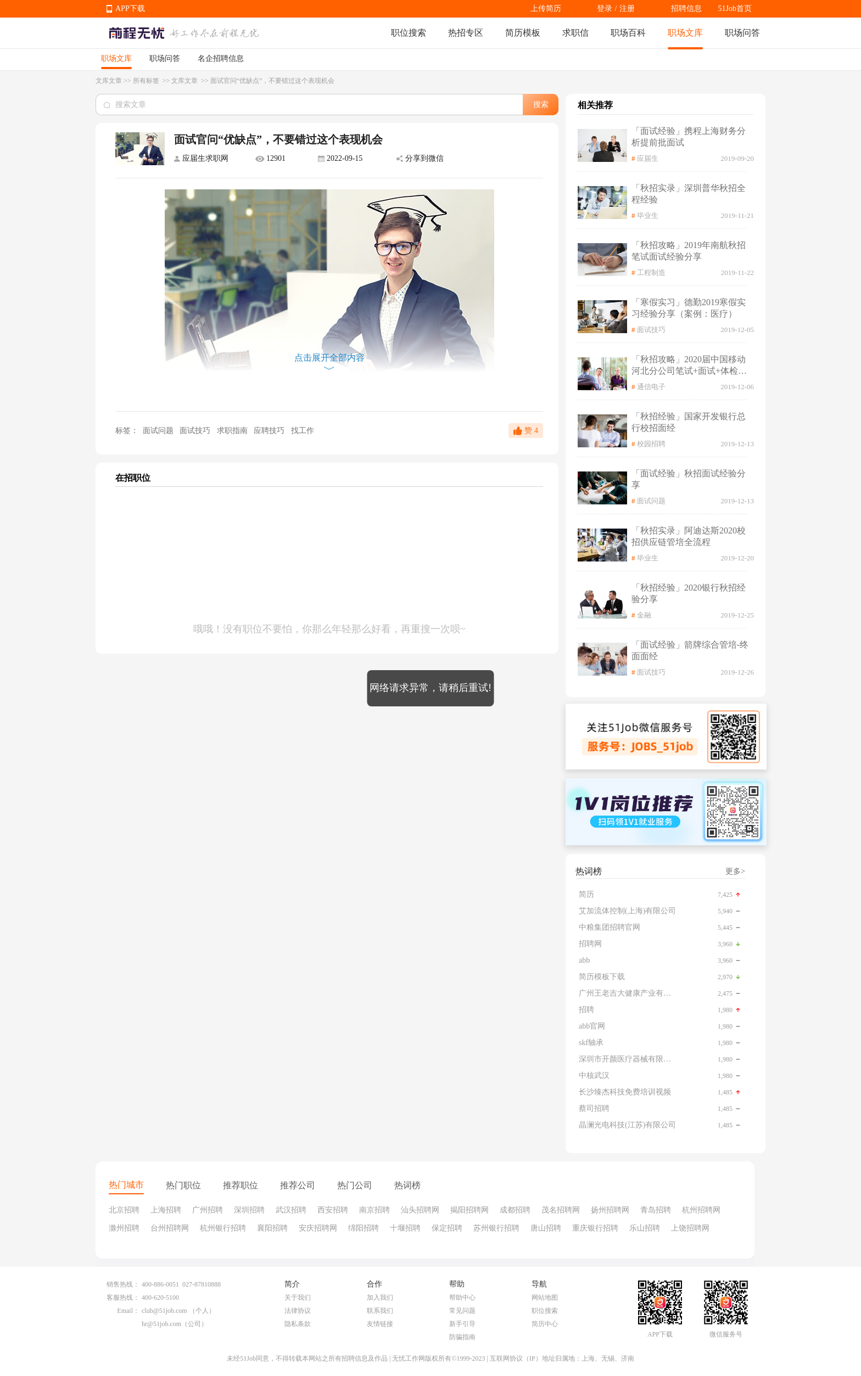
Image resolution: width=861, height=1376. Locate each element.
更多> (735, 871)
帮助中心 (462, 1297)
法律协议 (297, 1311)
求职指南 (233, 430)
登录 (604, 8)
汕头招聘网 (420, 1210)
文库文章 (109, 81)
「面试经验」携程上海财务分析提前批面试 (688, 136)
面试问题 (158, 430)
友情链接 (380, 1324)
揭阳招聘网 (469, 1210)
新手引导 (462, 1324)
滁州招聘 (124, 1228)
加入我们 (380, 1297)
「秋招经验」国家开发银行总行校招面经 (688, 422)
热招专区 (465, 32)
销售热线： (123, 1284)
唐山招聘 (545, 1228)
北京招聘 (124, 1210)
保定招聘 (447, 1228)
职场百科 (628, 32)
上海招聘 (165, 1210)
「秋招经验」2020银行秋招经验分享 (688, 593)
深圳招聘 (249, 1210)
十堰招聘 (405, 1228)
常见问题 (462, 1311)
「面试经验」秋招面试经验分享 (688, 479)
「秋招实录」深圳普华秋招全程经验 (688, 193)
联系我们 (380, 1311)
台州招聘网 (169, 1228)
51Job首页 (735, 8)
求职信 (575, 32)
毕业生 (647, 215)
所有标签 (147, 81)
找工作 (302, 430)
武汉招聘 (291, 1210)
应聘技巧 (270, 430)
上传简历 (545, 8)
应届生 (647, 158)
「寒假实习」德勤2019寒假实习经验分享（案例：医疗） (688, 307)
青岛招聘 (655, 1210)
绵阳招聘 (363, 1228)
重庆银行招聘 (595, 1228)
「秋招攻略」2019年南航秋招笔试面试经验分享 (688, 250)
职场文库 (685, 32)
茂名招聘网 (560, 1210)
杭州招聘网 (701, 1210)
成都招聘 (515, 1210)
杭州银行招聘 (223, 1228)
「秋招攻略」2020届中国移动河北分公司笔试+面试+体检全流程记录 (689, 366)
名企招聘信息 (221, 58)
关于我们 (297, 1297)
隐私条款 (297, 1324)
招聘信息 (686, 8)
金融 (644, 615)
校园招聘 (651, 444)
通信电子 (651, 387)
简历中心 (545, 1324)
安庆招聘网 (318, 1228)
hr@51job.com (161, 1324)
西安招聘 (332, 1210)
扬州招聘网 (610, 1210)
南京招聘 (374, 1210)
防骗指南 (462, 1337)
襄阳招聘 (272, 1228)
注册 (627, 8)
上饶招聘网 (690, 1228)
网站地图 (545, 1297)
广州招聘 (207, 1210)
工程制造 (651, 272)
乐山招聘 (644, 1228)
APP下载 (130, 8)
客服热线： (123, 1297)
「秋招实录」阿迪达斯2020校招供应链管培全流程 (688, 536)
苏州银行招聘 (496, 1228)
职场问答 (742, 32)
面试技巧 (196, 430)
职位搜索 (408, 32)
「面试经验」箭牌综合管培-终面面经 (689, 650)
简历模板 (522, 32)
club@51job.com (164, 1311)
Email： (128, 1311)
